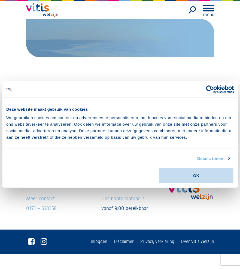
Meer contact (40, 198)
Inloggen (99, 241)
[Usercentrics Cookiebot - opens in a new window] (210, 89)
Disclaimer (124, 241)
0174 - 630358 (41, 208)
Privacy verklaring (157, 241)
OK (196, 175)
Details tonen (210, 158)
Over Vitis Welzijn (197, 241)
